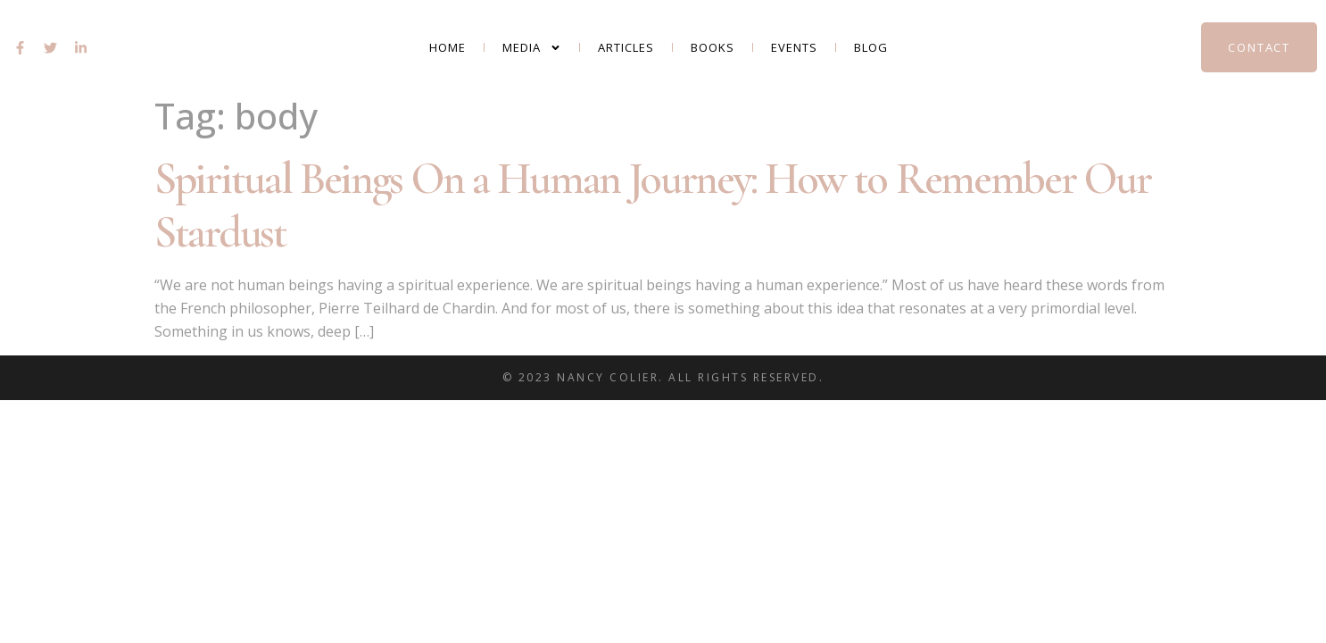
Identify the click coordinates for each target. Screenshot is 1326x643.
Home (447, 47)
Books (712, 47)
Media (531, 48)
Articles (626, 47)
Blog (871, 47)
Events (794, 47)
